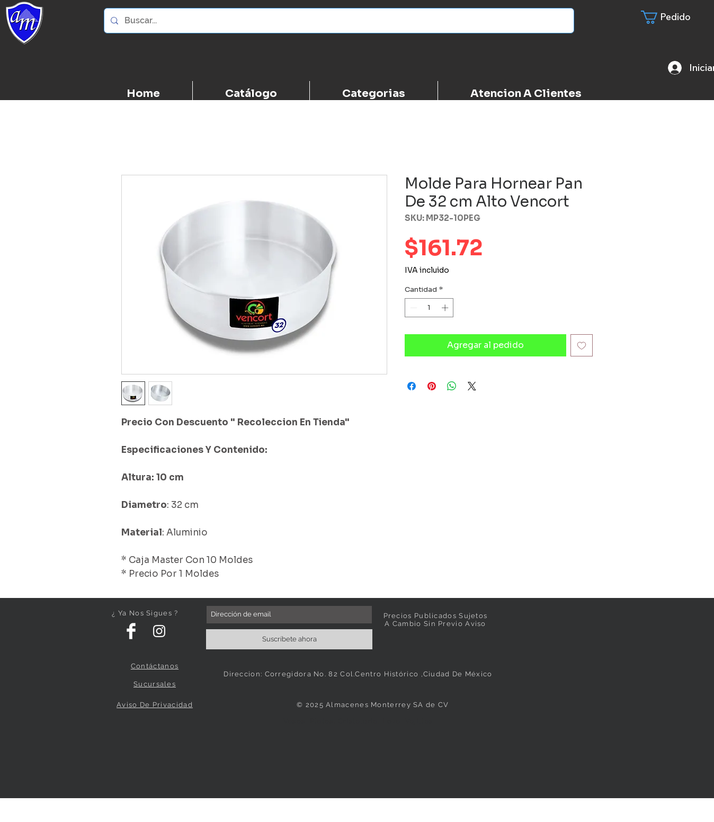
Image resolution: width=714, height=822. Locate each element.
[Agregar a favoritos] (581, 345)
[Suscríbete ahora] (289, 639)
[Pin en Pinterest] (431, 386)
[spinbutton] (429, 308)
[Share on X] (472, 386)
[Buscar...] (337, 20)
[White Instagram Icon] (159, 631)
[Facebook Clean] (131, 631)
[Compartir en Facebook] (411, 386)
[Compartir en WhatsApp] (451, 386)
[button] (672, 17)
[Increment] (446, 308)
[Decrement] (412, 308)
